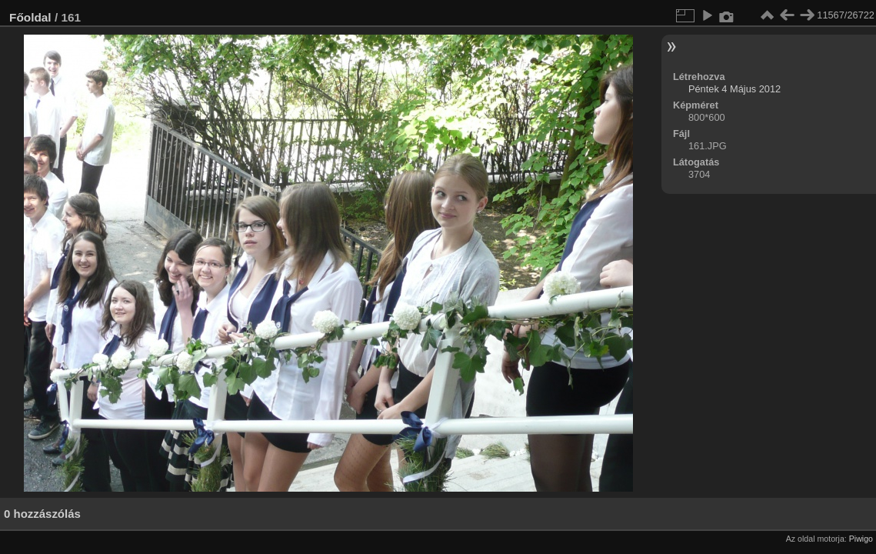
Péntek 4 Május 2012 (734, 89)
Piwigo (861, 538)
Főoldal (30, 17)
